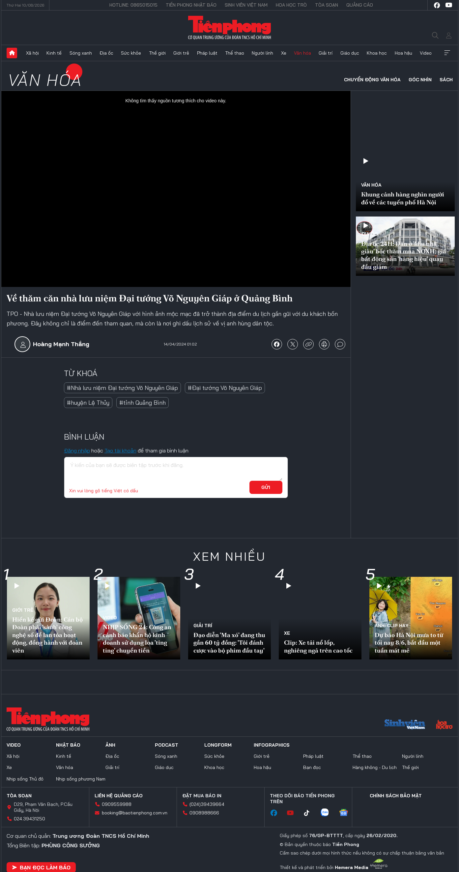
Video (426, 53)
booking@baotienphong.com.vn (134, 813)
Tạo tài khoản (120, 450)
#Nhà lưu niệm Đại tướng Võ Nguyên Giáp (122, 388)
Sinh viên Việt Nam (246, 5)
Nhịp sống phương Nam (80, 779)
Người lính (262, 53)
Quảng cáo (359, 5)
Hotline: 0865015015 (133, 5)
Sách (446, 80)
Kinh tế (54, 53)
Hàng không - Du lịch (375, 767)
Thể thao (234, 53)
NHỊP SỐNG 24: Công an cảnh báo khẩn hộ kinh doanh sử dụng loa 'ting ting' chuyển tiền (137, 638)
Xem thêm (447, 53)
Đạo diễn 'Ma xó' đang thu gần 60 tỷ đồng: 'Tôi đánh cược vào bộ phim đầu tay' (229, 642)
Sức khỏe (131, 53)
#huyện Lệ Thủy (88, 402)
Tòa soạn (326, 5)
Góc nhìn (420, 80)
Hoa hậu (403, 53)
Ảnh (110, 745)
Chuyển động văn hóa (372, 80)
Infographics (272, 745)
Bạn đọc (312, 767)
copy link (308, 344)
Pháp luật (207, 53)
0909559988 (116, 804)
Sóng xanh (81, 53)
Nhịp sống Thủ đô (25, 779)
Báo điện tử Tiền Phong (229, 27)
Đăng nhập (77, 450)
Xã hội (32, 53)
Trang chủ (12, 53)
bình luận (340, 344)
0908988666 (204, 813)
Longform (218, 745)
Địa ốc (106, 53)
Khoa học (377, 53)
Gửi (265, 487)
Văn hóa (302, 53)
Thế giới (157, 53)
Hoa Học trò (291, 5)
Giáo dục (349, 53)
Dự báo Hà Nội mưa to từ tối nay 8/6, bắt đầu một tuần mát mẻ (409, 642)
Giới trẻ (181, 53)
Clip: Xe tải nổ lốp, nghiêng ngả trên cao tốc (318, 646)
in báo (324, 344)
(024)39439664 (206, 804)
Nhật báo (68, 745)
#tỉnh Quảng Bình (142, 402)
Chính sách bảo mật (396, 796)
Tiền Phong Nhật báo (191, 5)
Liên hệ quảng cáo (119, 796)
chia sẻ (276, 344)
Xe (283, 53)
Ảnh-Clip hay (392, 625)
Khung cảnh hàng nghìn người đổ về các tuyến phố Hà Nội (402, 198)
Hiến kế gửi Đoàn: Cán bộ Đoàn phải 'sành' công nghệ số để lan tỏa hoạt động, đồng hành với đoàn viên (47, 635)
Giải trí (325, 53)
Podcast (166, 745)
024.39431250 (29, 819)
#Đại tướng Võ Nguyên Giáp (225, 388)
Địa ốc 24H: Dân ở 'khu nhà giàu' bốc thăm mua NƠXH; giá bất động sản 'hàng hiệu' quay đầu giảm (403, 255)
